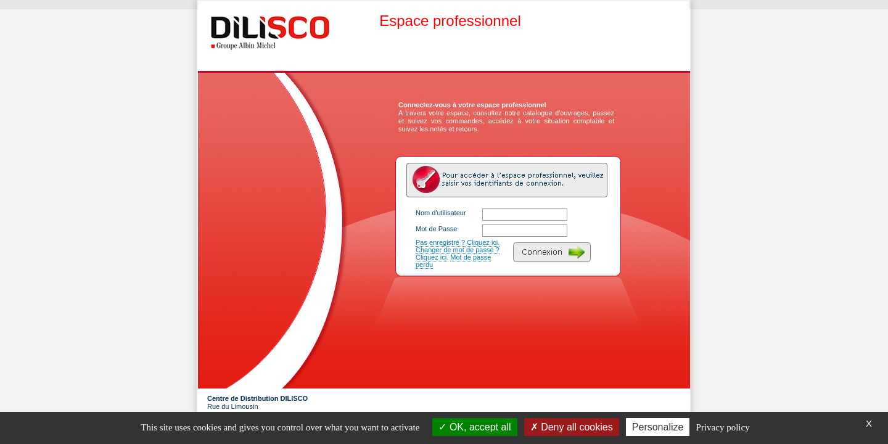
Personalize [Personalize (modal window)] (658, 427)
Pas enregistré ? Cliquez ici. (458, 242)
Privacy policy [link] (723, 427)
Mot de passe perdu (453, 260)
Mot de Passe (436, 228)
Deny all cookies (571, 427)
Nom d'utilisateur (441, 212)
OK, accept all (474, 427)
